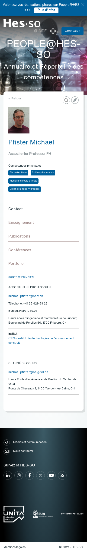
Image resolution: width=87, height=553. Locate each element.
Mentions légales (14, 547)
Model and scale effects (23, 181)
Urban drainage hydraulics (24, 189)
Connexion (72, 30)
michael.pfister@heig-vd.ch (28, 372)
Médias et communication (25, 442)
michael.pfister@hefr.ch (25, 296)
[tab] (43, 209)
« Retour (14, 98)
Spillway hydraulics (43, 173)
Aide (40, 31)
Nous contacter (18, 451)
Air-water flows (18, 173)
